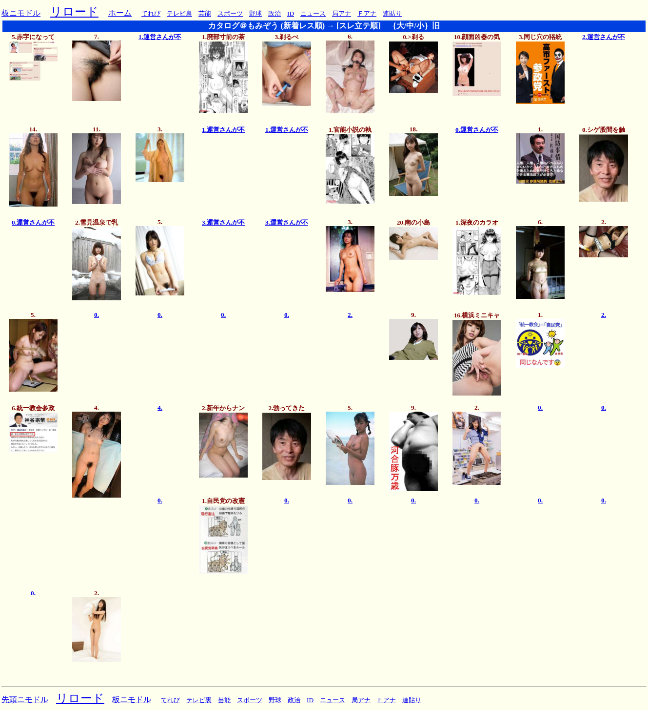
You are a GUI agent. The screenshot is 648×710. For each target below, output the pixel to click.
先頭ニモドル (24, 699)
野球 (255, 13)
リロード (74, 11)
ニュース (313, 13)
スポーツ (230, 13)
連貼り (392, 13)
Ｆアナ (366, 13)
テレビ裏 (179, 13)
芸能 (204, 13)
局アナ (341, 13)
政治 (274, 13)
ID (290, 13)
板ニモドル (20, 13)
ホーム (120, 13)
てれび (150, 13)
